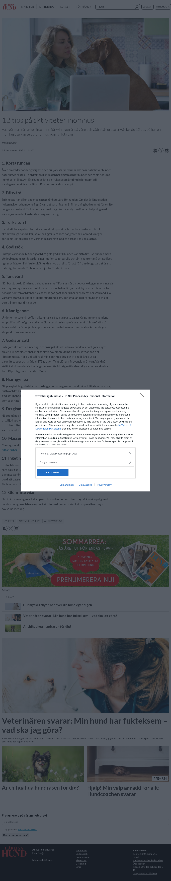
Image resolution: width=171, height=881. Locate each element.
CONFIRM (53, 472)
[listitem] (85, 453)
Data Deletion (66, 484)
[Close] (143, 396)
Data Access (85, 484)
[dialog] (85, 440)
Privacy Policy (104, 484)
